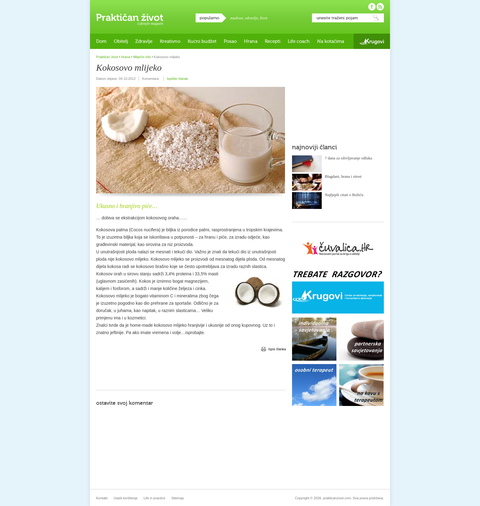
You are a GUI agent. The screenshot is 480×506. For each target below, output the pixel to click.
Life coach (299, 41)
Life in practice (154, 498)
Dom (101, 41)
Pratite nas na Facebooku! (372, 6)
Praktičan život (129, 17)
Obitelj (121, 41)
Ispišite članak (177, 78)
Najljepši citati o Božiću (344, 194)
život (264, 18)
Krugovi (372, 41)
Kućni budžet (202, 41)
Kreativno (170, 41)
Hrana (250, 41)
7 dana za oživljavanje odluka (348, 158)
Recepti (272, 41)
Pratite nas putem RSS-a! (380, 6)
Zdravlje (143, 41)
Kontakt (101, 498)
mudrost (236, 18)
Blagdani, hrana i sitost (343, 176)
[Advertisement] (191, 371)
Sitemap (177, 498)
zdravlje (251, 18)
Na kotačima (330, 41)
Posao (230, 41)
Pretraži (376, 17)
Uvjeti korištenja (125, 498)
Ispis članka (277, 349)
